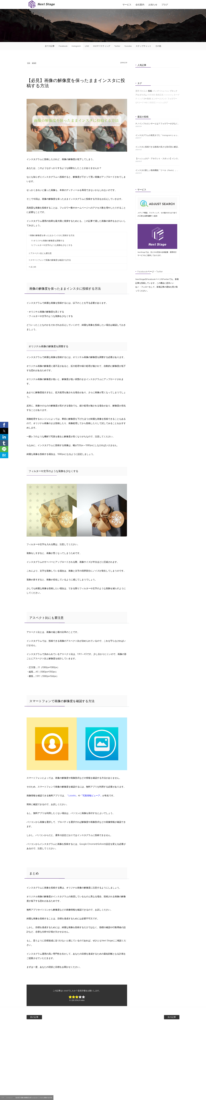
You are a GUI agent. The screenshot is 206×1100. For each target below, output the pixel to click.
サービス (127, 4)
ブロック (173, 91)
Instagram (76, 46)
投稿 (30, 63)
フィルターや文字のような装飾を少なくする (51, 245)
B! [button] (4, 455)
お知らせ (152, 4)
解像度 (39, 63)
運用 (137, 91)
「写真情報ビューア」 (91, 795)
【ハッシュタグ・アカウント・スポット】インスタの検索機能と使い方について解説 (157, 158)
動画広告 (159, 95)
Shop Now (164, 91)
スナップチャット (143, 46)
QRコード (139, 102)
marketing (168, 95)
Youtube (128, 46)
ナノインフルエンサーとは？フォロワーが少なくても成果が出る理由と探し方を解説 (157, 123)
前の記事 (43, 1017)
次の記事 (163, 1017)
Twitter (117, 46)
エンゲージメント (159, 98)
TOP (2, 1097)
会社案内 (139, 4)
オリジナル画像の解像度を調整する (47, 241)
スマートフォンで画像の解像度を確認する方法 (50, 260)
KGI (145, 102)
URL (154, 91)
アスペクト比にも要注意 (40, 253)
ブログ (164, 4)
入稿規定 (152, 102)
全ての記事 (50, 46)
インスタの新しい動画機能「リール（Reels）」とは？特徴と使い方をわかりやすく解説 (157, 170)
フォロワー (172, 98)
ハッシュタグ (162, 102)
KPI (158, 91)
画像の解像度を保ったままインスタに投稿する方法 (51, 235)
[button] (4, 425)
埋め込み (143, 91)
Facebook (63, 46)
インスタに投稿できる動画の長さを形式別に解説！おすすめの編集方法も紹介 (157, 147)
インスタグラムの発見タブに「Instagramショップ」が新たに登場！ (157, 135)
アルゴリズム (141, 95)
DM (145, 98)
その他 (158, 46)
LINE (87, 46)
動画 (149, 98)
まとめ (32, 267)
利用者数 (151, 95)
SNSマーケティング (101, 46)
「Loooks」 (72, 795)
